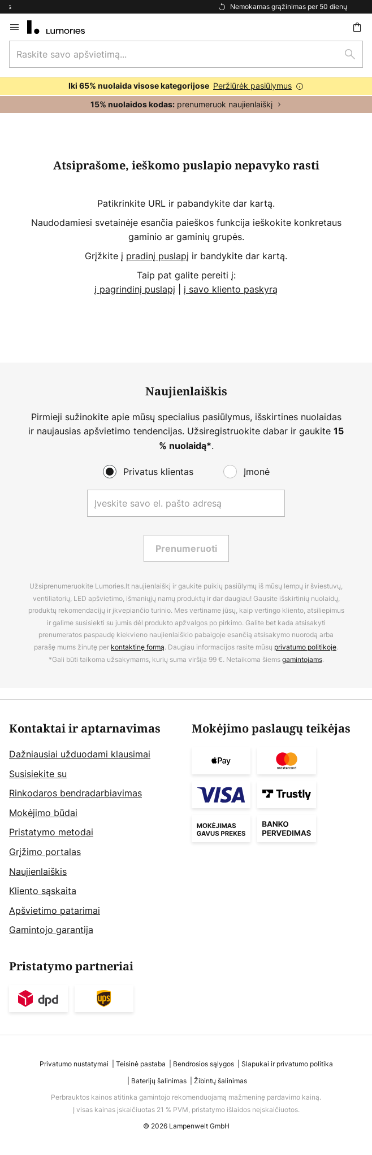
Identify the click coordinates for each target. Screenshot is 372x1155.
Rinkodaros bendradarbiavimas (75, 793)
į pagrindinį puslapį (134, 289)
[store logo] (62, 27)
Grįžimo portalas (45, 851)
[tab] (94, 830)
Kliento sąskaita (42, 890)
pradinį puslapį (157, 256)
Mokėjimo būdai (43, 813)
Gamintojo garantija (51, 929)
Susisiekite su (38, 774)
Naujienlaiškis (38, 871)
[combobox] (186, 54)
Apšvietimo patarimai (54, 910)
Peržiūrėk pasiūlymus (252, 85)
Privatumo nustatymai (74, 1064)
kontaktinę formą (138, 647)
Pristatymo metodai (51, 832)
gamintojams (302, 659)
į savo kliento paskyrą (231, 289)
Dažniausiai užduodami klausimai (79, 754)
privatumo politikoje (305, 647)
